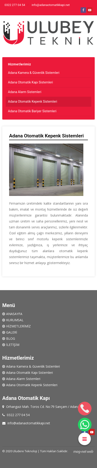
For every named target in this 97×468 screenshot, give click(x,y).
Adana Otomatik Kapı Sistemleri (30, 82)
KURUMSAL (14, 320)
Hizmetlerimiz (19, 64)
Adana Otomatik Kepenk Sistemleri (32, 101)
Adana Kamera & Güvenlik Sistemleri (33, 73)
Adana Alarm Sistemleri (24, 92)
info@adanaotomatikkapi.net (51, 5)
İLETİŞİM (12, 344)
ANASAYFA (14, 314)
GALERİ (11, 332)
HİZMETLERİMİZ (18, 326)
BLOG (10, 338)
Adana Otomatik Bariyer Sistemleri (32, 111)
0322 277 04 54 (15, 5)
